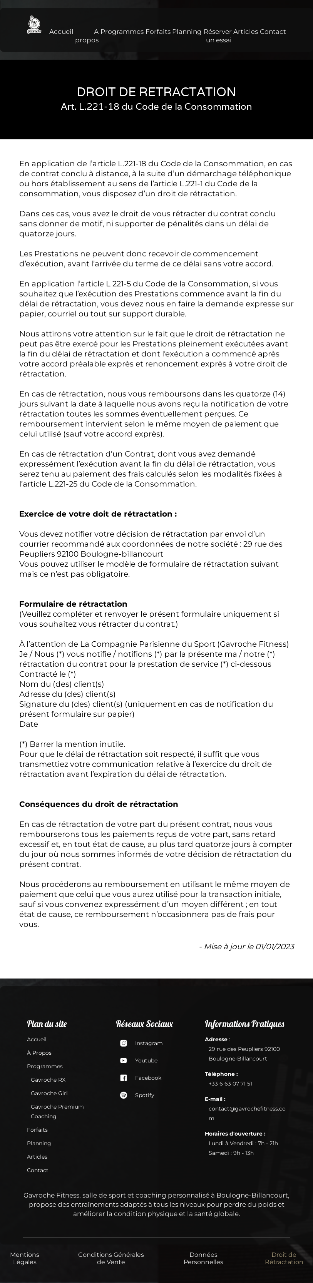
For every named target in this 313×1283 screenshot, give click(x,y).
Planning (187, 31)
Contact (273, 31)
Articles (245, 31)
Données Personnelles (203, 1258)
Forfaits (158, 31)
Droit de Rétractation (284, 1258)
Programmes (122, 31)
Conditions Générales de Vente (111, 1258)
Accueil (61, 31)
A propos (87, 36)
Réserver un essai (218, 36)
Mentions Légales (24, 1258)
